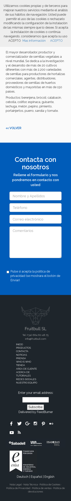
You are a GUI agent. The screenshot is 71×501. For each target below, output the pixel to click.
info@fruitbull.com (35, 338)
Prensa (21, 358)
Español (36, 477)
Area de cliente (26, 368)
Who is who (23, 361)
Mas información (34, 40)
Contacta (22, 351)
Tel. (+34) (35, 335)
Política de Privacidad (18, 488)
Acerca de (23, 372)
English (49, 477)
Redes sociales (26, 379)
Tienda (20, 365)
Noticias (21, 354)
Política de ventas (41, 488)
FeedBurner (45, 412)
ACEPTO (56, 40)
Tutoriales (23, 375)
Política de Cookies (50, 484)
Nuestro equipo (26, 382)
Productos (23, 347)
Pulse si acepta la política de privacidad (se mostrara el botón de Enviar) (33, 275)
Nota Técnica (30, 484)
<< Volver (13, 128)
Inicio (19, 344)
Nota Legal (16, 484)
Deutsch (22, 477)
